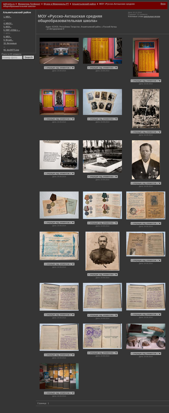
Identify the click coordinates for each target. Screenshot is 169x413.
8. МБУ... (7, 37)
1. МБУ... (7, 17)
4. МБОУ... (8, 23)
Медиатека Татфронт (29, 4)
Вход (163, 4)
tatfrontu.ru (9, 4)
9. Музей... (8, 40)
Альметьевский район (84, 4)
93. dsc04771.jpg (11, 50)
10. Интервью (10, 43)
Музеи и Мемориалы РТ (56, 4)
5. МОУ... (7, 27)
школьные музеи (152, 16)
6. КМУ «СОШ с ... (12, 30)
